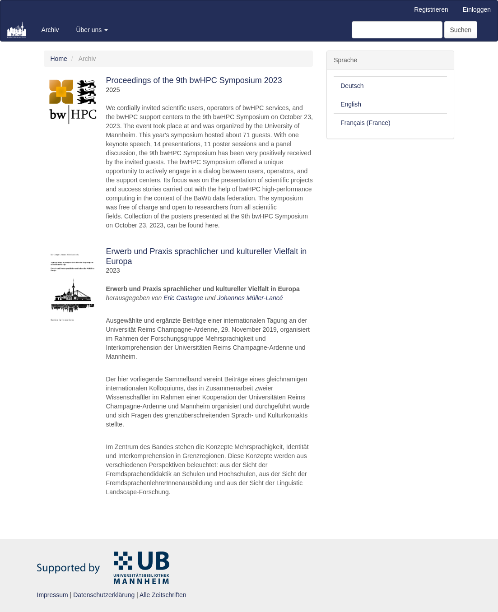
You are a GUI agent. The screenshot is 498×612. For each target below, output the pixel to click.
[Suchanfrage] (397, 29)
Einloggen (477, 9)
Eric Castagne (183, 297)
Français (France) (365, 122)
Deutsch (351, 85)
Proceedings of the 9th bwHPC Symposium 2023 (194, 80)
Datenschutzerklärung (104, 594)
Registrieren (431, 9)
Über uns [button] (92, 29)
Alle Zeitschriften (163, 594)
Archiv (50, 29)
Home (59, 58)
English (350, 104)
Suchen (460, 29)
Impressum (52, 594)
